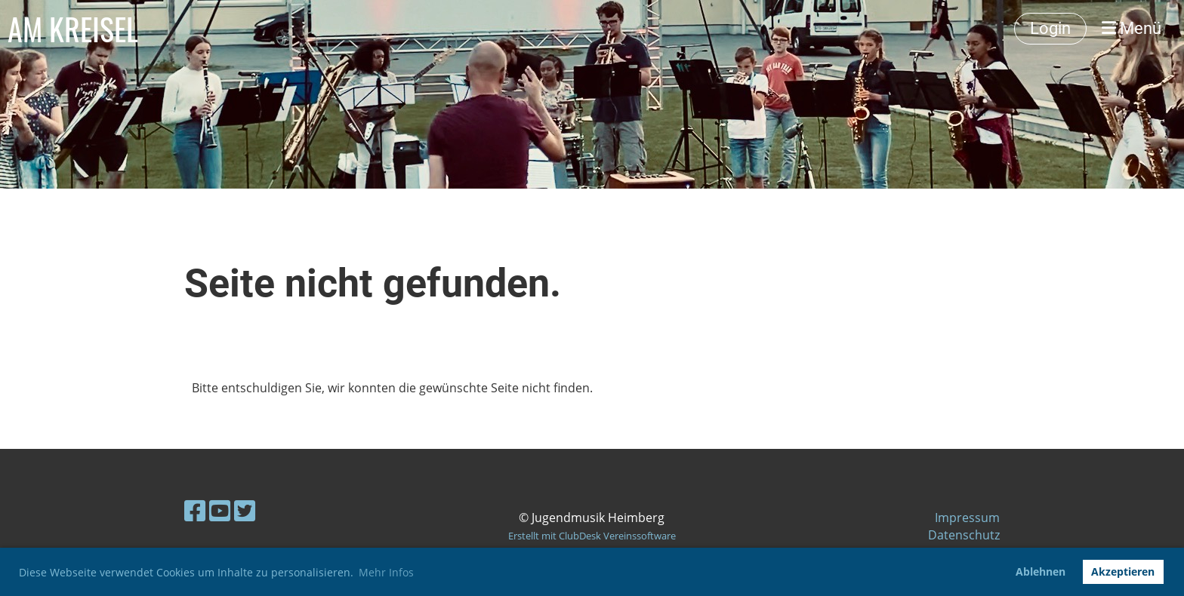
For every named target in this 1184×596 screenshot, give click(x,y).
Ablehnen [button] (1040, 571)
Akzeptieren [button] (1123, 571)
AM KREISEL (73, 29)
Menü (1131, 28)
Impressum (967, 517)
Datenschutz (964, 535)
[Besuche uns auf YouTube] (219, 510)
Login (1050, 28)
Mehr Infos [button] (386, 572)
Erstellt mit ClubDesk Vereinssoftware (592, 535)
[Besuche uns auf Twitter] (244, 510)
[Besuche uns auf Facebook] (194, 510)
